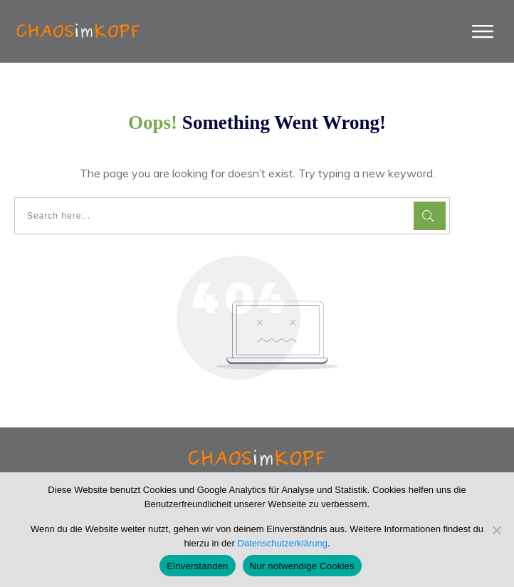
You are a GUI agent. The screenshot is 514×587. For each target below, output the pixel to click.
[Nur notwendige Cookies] (496, 530)
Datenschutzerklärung (282, 543)
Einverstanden (197, 566)
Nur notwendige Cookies (302, 566)
